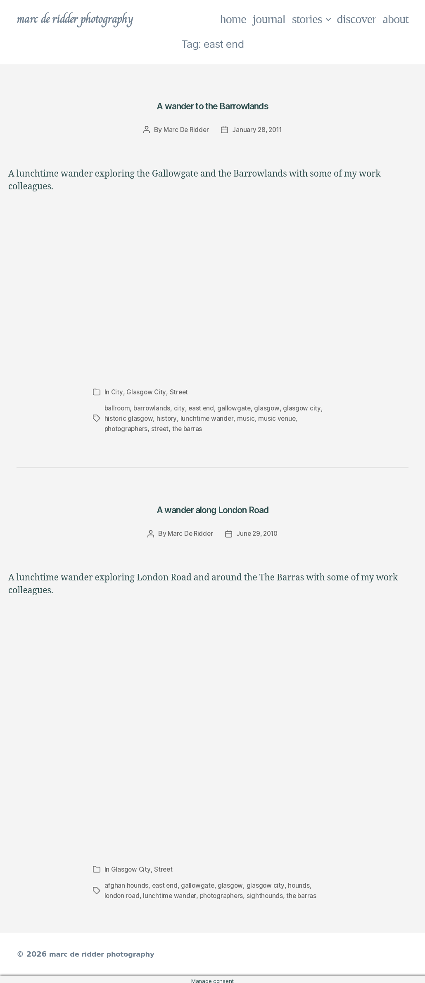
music (246, 417)
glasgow (270, 407)
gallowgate (237, 407)
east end (203, 407)
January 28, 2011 (258, 129)
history (167, 417)
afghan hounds (126, 883)
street (162, 427)
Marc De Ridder (184, 129)
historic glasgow (129, 417)
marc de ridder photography (81, 19)
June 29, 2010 (258, 532)
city (181, 407)
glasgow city (305, 407)
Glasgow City (146, 392)
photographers (127, 427)
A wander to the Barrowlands (212, 105)
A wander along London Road (212, 507)
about (396, 19)
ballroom (117, 407)
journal (269, 19)
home (233, 19)
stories (307, 19)
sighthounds (268, 893)
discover (356, 19)
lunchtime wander (207, 417)
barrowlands (153, 407)
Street (179, 392)
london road (122, 893)
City (117, 392)
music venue (278, 417)
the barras (190, 427)
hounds (300, 883)
